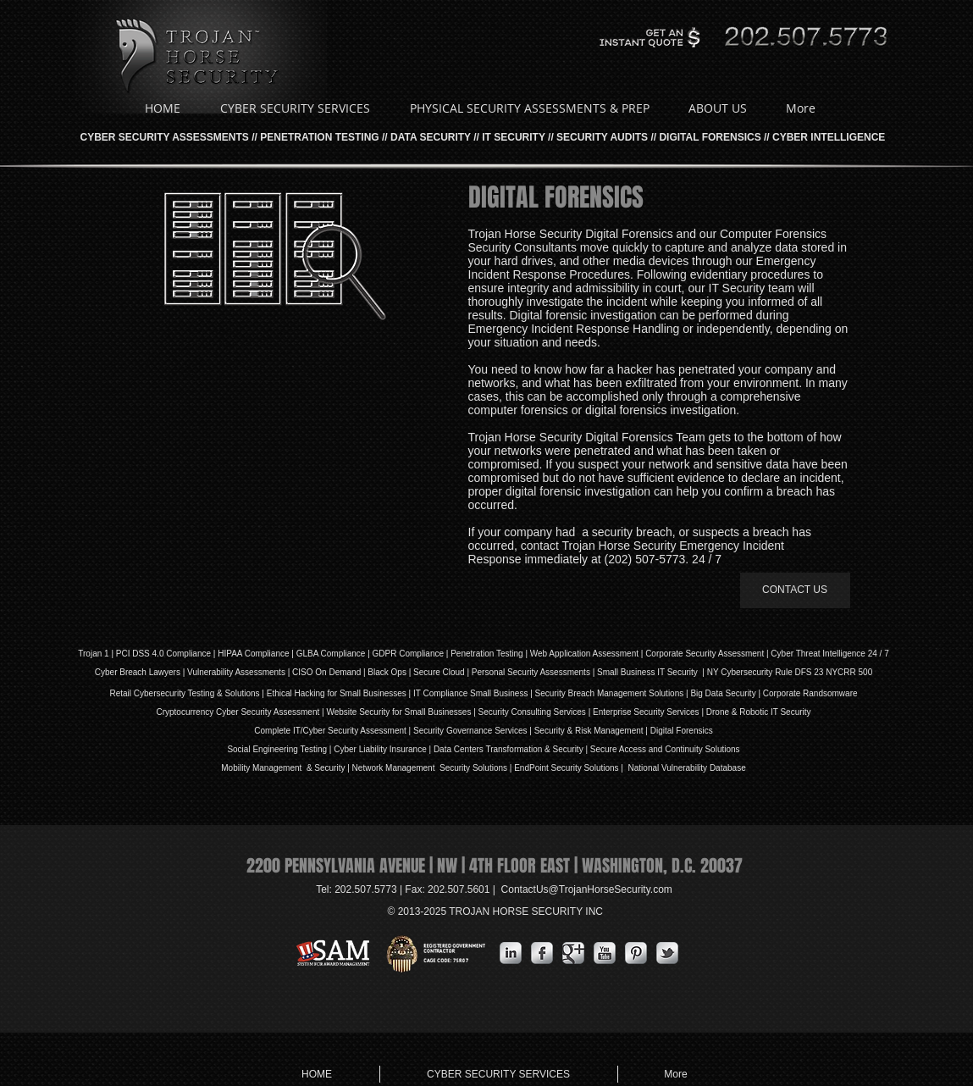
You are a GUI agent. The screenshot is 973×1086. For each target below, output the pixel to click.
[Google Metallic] (573, 953)
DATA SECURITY (430, 137)
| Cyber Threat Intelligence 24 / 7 (826, 653)
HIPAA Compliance (253, 653)
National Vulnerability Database (686, 768)
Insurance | (410, 749)
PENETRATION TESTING (319, 137)
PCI (123, 653)
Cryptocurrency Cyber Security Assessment (237, 712)
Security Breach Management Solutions (609, 693)
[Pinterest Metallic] (636, 953)
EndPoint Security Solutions (566, 768)
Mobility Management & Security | (286, 768)
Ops (398, 672)
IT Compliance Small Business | (474, 693)
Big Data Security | (726, 693)
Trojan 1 (93, 653)
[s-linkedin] (511, 953)
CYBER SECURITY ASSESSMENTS (164, 137)
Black (378, 672)
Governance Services (485, 730)
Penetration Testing (486, 653)
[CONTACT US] (795, 590)
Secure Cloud (439, 672)
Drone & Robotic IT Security (757, 712)
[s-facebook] (542, 953)
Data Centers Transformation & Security (510, 749)
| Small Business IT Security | (648, 672)
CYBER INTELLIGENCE (828, 137)
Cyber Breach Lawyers (137, 672)
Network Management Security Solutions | (433, 768)
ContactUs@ (586, 889)
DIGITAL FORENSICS (709, 137)
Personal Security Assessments (531, 672)
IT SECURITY (513, 137)
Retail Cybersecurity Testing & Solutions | (187, 693)
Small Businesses (371, 693)
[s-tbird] (667, 953)
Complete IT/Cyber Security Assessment (330, 730)
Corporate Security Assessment (704, 653)
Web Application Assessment (584, 653)
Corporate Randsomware (810, 693)
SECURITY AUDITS (602, 137)
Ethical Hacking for (302, 693)
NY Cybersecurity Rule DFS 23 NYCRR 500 (789, 672)
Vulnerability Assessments (236, 672)
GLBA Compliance (331, 653)
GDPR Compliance (408, 653)
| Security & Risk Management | (588, 730)
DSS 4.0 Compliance (170, 653)
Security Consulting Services (532, 712)
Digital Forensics (681, 730)
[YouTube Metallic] (605, 953)
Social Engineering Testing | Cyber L (295, 749)
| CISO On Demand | (326, 672)
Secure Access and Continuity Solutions (665, 749)
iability (375, 749)
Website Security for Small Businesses (398, 712)
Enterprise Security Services (646, 712)
